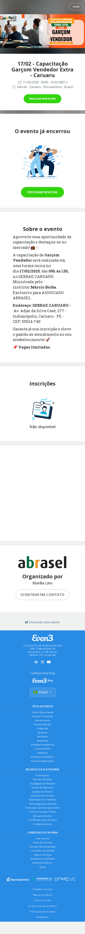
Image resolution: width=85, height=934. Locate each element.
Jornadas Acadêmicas (42, 744)
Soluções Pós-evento (42, 795)
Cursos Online (42, 748)
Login (76, 6)
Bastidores (42, 917)
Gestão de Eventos (42, 791)
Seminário (42, 736)
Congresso (42, 728)
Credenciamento (42, 824)
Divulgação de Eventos (42, 783)
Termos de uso (42, 900)
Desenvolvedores (42, 862)
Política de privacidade (42, 911)
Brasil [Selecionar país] (42, 692)
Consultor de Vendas (42, 850)
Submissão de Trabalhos (42, 799)
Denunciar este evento (42, 622)
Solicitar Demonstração (43, 846)
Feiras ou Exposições (42, 760)
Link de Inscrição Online (42, 811)
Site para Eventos (42, 815)
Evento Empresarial (42, 712)
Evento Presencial (42, 716)
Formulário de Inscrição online (42, 807)
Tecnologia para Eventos (42, 803)
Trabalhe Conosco (42, 889)
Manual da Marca (42, 894)
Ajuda (42, 866)
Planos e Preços (43, 854)
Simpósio (42, 732)
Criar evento (43, 838)
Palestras (42, 752)
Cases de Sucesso (42, 842)
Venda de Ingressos (42, 787)
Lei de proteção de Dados (42, 905)
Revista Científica (42, 779)
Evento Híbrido (42, 724)
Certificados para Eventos (42, 819)
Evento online (42, 720)
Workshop (42, 740)
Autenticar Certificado (42, 858)
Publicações (42, 775)
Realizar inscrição (42, 99)
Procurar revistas (42, 192)
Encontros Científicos (42, 756)
